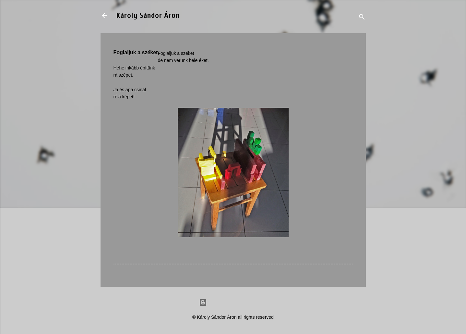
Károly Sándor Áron (148, 15)
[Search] (362, 18)
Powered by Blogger (233, 302)
